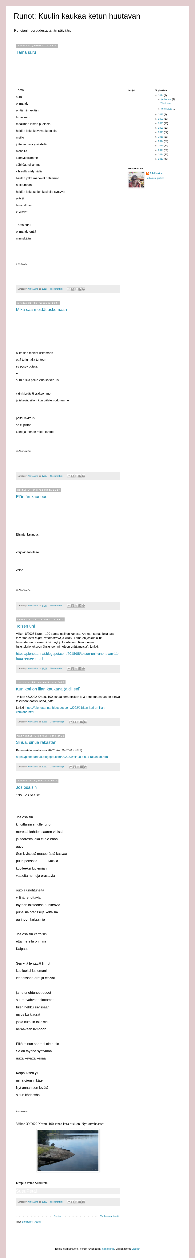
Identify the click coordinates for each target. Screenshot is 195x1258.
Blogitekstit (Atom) (31, 1221)
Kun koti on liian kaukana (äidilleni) (48, 689)
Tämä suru (26, 52)
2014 (161, 154)
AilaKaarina (156, 173)
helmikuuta (167, 108)
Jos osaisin (26, 787)
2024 (161, 95)
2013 (161, 159)
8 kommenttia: (56, 1202)
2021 (161, 123)
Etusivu (57, 1216)
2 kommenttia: (56, 476)
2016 (161, 145)
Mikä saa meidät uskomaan (41, 309)
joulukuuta (166, 99)
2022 (161, 119)
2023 (161, 114)
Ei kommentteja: (57, 722)
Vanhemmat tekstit (109, 1216)
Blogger (136, 1249)
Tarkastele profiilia (155, 178)
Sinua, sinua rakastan (36, 742)
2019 (161, 132)
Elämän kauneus (31, 496)
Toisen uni (25, 626)
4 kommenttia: (56, 289)
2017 (161, 141)
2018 (161, 136)
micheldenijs (108, 1249)
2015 (161, 150)
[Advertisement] (147, 63)
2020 (161, 128)
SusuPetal (26, 1191)
